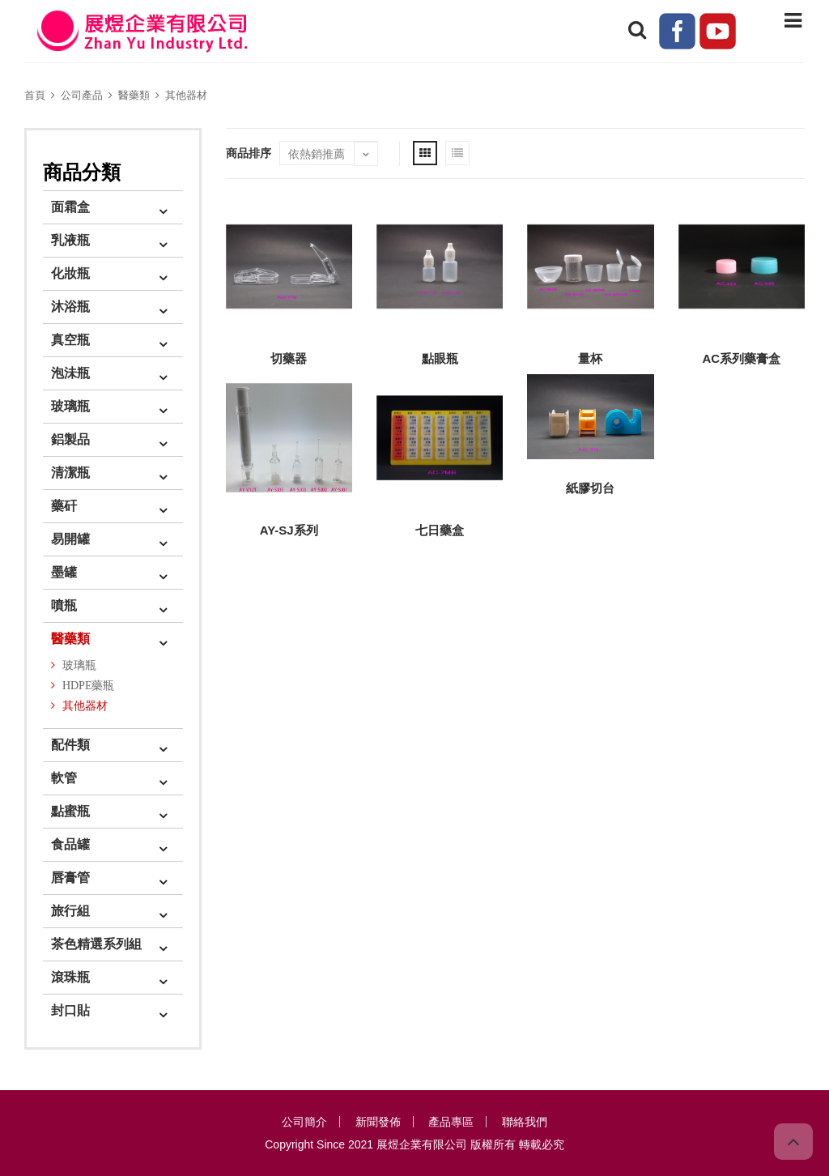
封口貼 (70, 1010)
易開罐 (70, 539)
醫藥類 (134, 95)
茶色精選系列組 (96, 944)
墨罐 (64, 572)
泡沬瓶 (70, 373)
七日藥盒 (439, 530)
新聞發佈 (378, 1121)
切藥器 (288, 358)
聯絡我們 (524, 1121)
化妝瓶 (70, 273)
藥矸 (64, 506)
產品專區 (451, 1121)
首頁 (34, 95)
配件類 (70, 745)
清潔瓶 (70, 472)
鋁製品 (70, 439)
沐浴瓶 (70, 306)
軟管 (64, 778)
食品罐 (70, 844)
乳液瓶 (70, 240)
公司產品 (82, 95)
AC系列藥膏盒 (741, 358)
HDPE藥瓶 (88, 686)
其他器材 (186, 95)
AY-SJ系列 (289, 530)
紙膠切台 (590, 488)
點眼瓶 (440, 358)
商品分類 (82, 172)
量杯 (590, 358)
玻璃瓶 (70, 406)
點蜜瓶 (70, 811)
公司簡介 (304, 1121)
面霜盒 (70, 207)
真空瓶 (70, 340)
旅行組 (70, 911)
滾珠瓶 (70, 977)
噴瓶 (64, 605)
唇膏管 (70, 877)
